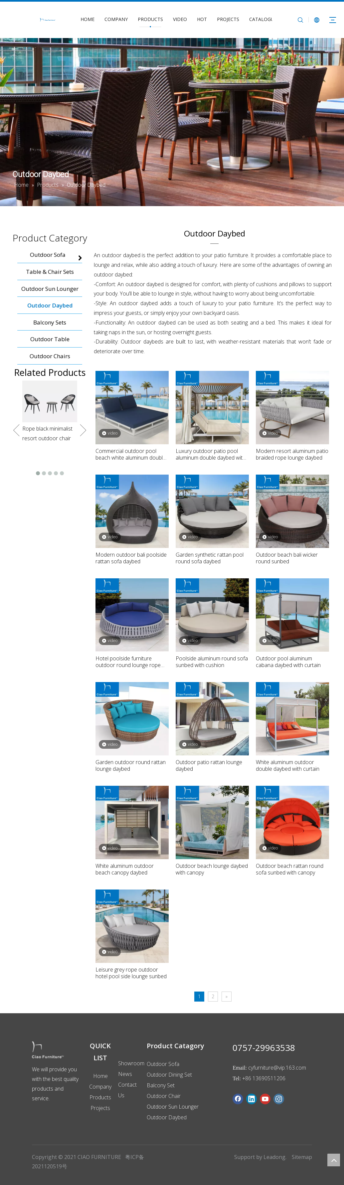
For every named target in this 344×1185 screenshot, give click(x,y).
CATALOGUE (263, 19)
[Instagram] (278, 1099)
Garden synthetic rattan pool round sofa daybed (210, 558)
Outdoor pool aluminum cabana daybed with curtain (288, 661)
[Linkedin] (251, 1099)
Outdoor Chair (164, 1096)
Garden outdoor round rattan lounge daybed (130, 765)
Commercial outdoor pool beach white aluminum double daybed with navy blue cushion (131, 454)
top (333, 1160)
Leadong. (274, 1157)
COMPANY (116, 19)
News (125, 1074)
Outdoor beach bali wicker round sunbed (287, 558)
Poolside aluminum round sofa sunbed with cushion (212, 661)
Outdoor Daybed (167, 1117)
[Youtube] (265, 1099)
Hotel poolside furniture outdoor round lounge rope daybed (128, 661)
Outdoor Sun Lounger (173, 1106)
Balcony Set (161, 1085)
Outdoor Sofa (163, 1064)
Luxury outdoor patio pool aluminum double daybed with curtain (211, 454)
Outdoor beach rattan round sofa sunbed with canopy (289, 869)
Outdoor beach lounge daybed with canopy (212, 869)
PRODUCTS (150, 19)
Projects (100, 1108)
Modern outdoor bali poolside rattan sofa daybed (131, 558)
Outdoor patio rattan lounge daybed (209, 765)
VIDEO (180, 19)
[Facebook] (238, 1099)
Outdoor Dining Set (169, 1074)
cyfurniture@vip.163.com (277, 1067)
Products (100, 1097)
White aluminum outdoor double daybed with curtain (287, 765)
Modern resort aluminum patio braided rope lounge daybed (292, 454)
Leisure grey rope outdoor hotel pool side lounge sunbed (131, 973)
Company (100, 1086)
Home (100, 1076)
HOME (87, 19)
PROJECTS (228, 19)
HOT (202, 19)
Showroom (131, 1063)
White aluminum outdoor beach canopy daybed (124, 869)
